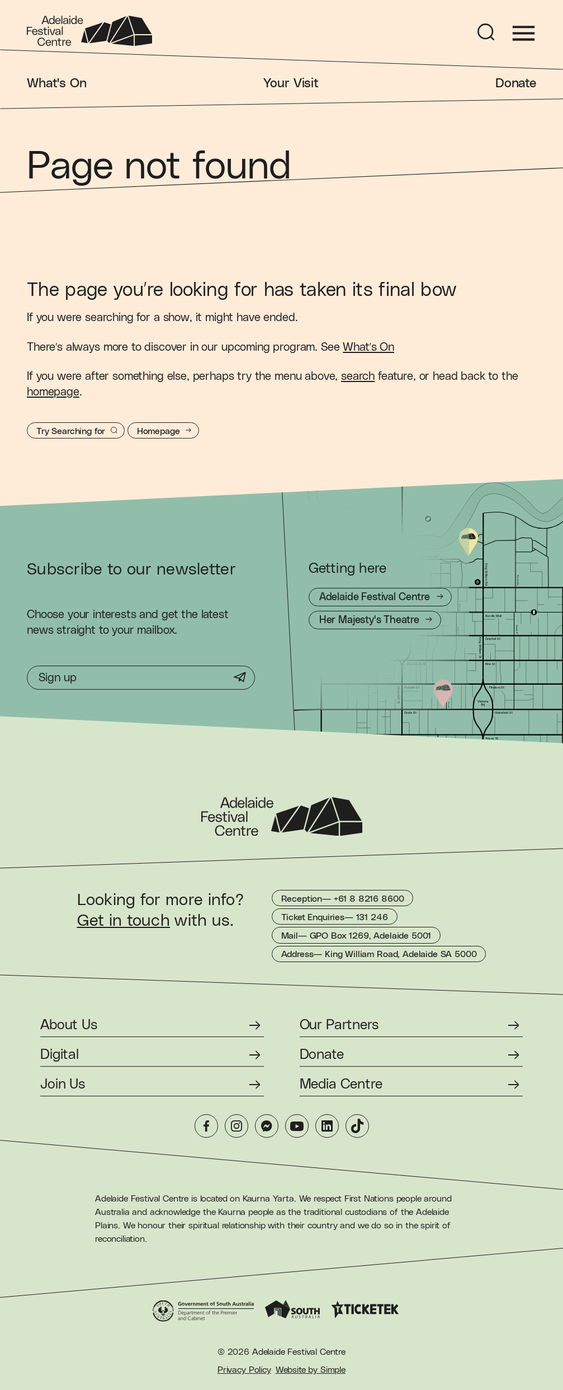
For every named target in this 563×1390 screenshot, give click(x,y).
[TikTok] (357, 1126)
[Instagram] (236, 1126)
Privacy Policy (244, 1369)
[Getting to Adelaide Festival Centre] (380, 597)
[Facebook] (206, 1126)
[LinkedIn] (327, 1126)
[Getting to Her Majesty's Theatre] (375, 620)
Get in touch (124, 920)
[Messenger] (266, 1126)
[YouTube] (297, 1126)
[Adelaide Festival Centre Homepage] (89, 31)
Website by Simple (311, 1369)
